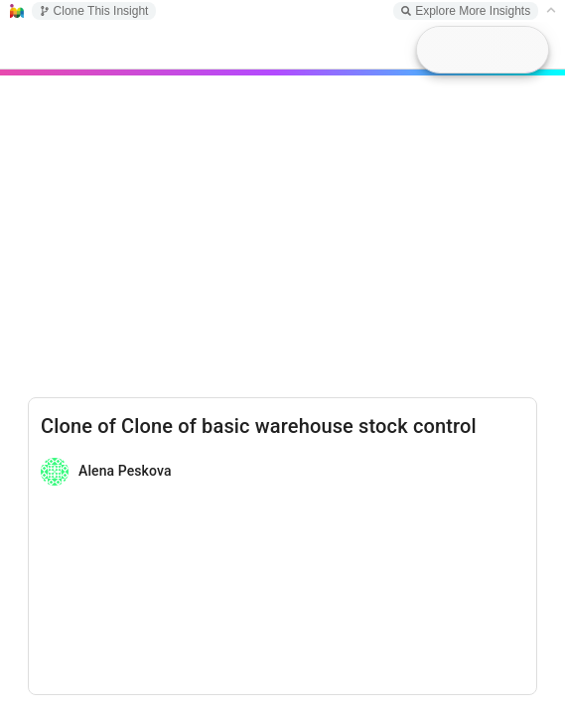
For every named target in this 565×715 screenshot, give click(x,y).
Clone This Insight (94, 11)
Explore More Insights (465, 11)
